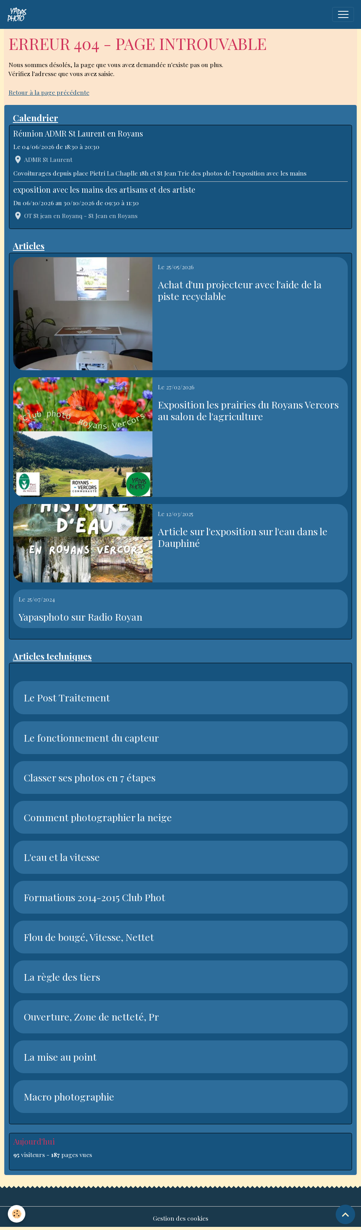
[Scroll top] (345, 1214)
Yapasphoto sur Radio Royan (80, 617)
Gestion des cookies (180, 1218)
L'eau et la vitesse (62, 857)
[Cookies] (16, 1214)
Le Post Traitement (67, 697)
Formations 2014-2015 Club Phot (94, 897)
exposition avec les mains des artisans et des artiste (104, 190)
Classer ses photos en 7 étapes (90, 777)
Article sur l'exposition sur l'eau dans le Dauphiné (242, 537)
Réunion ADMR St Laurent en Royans (78, 133)
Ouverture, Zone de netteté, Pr (91, 1016)
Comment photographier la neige (98, 817)
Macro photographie (69, 1096)
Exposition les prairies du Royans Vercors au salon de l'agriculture (248, 410)
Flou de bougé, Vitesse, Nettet (89, 937)
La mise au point (60, 1057)
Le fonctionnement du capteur (91, 738)
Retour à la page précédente (49, 92)
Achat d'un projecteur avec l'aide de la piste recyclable (240, 290)
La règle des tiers (62, 977)
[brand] (18, 14)
